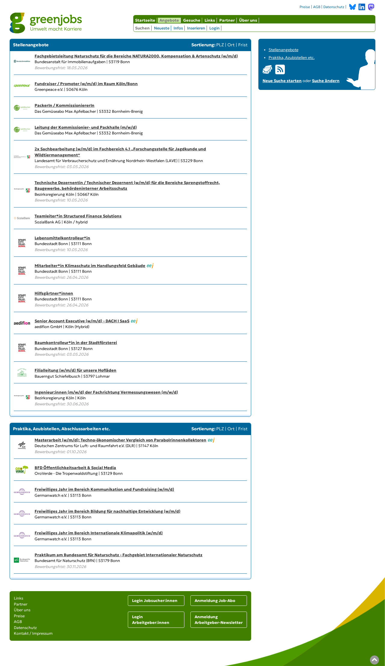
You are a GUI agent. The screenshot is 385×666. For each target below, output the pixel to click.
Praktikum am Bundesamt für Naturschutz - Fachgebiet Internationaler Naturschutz (118, 554)
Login (214, 28)
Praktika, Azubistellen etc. (292, 57)
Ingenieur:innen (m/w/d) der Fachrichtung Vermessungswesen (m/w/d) (106, 392)
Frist (243, 45)
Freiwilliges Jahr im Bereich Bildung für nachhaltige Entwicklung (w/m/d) (107, 511)
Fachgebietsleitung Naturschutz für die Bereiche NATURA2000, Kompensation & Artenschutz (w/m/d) (136, 56)
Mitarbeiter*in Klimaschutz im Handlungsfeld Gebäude (90, 265)
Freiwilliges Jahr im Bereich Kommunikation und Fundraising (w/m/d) (104, 489)
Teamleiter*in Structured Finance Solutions (78, 216)
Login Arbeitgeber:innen (150, 619)
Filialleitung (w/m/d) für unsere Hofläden (75, 370)
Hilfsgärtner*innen (54, 293)
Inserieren (196, 28)
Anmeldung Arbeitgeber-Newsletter (219, 619)
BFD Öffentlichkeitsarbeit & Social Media (75, 467)
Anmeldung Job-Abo (215, 600)
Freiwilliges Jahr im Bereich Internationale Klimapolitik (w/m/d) (99, 533)
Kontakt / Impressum (33, 633)
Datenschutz (333, 7)
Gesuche (191, 20)
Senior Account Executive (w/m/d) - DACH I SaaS (82, 321)
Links (210, 20)
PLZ (220, 45)
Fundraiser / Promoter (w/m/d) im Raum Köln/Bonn (86, 83)
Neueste (161, 28)
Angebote (169, 20)
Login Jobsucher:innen (154, 600)
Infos (178, 28)
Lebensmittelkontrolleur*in (62, 238)
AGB (316, 7)
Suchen (142, 28)
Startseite (145, 20)
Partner (227, 20)
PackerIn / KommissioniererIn (64, 105)
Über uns (248, 20)
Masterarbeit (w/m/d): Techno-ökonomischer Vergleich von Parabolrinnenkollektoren (120, 440)
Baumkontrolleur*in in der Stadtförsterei (76, 342)
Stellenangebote (283, 49)
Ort (231, 45)
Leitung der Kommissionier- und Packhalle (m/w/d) (86, 127)
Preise (305, 7)
